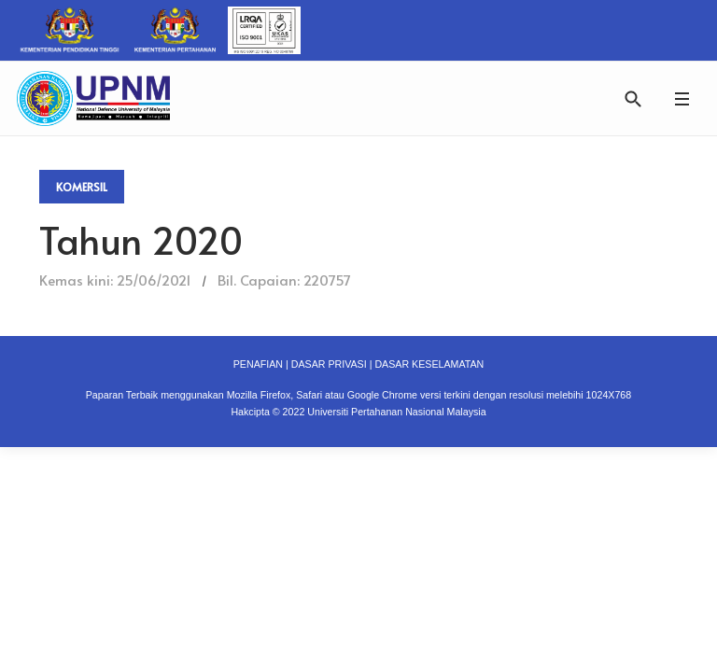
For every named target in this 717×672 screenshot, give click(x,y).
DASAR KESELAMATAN (429, 364)
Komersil (81, 186)
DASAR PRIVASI (329, 364)
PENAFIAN (258, 364)
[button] (681, 98)
